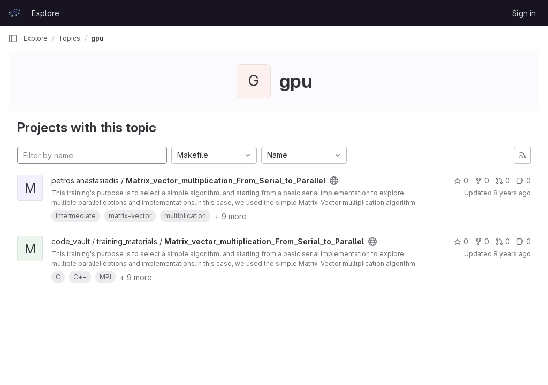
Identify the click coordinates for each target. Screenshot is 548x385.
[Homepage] (14, 12)
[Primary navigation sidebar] (12, 38)
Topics (69, 38)
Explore (45, 13)
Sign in (524, 13)
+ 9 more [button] (231, 216)
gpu (97, 38)
